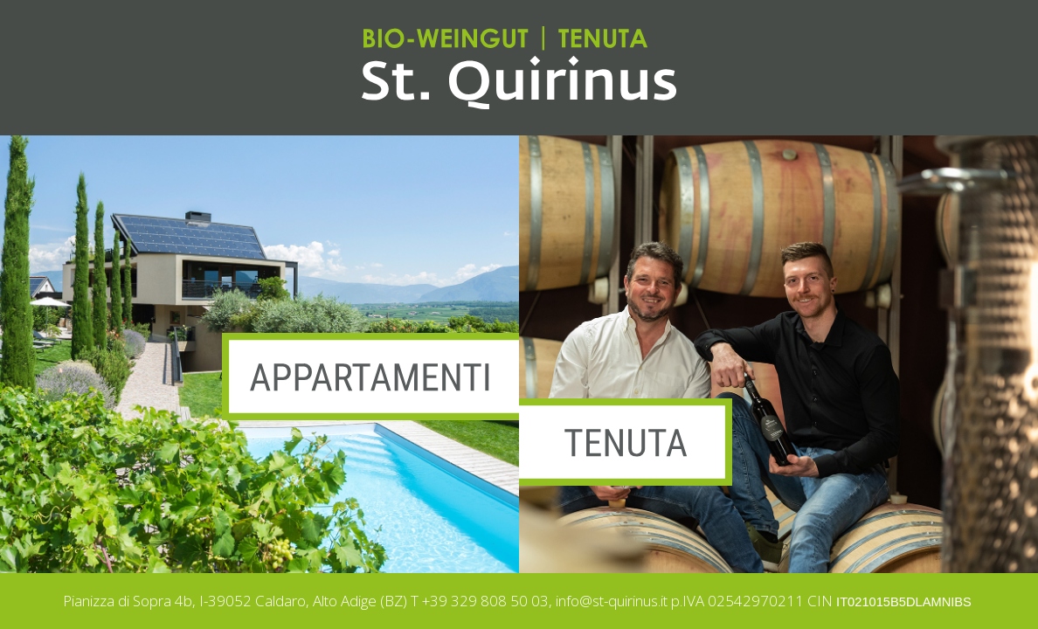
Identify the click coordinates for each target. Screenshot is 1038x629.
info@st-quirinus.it (612, 601)
